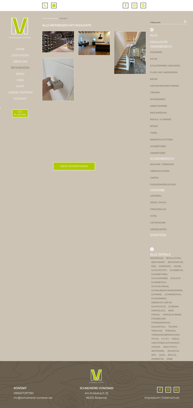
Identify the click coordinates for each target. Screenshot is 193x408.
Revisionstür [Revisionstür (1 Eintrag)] (175, 262)
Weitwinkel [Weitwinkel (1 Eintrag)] (157, 351)
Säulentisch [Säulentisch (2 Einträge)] (158, 327)
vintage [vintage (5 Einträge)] (155, 347)
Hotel (153, 216)
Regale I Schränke (160, 119)
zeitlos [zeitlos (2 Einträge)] (172, 355)
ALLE (153, 35)
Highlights (159, 42)
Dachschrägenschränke (164, 86)
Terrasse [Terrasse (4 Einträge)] (170, 331)
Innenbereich (161, 46)
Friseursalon (158, 209)
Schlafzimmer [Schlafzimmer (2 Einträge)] (159, 278)
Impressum (152, 397)
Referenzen (20, 67)
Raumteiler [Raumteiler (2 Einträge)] (156, 258)
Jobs (20, 80)
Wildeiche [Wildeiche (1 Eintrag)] (173, 351)
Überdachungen (159, 171)
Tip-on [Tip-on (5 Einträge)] (154, 339)
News (20, 74)
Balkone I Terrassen (162, 164)
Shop (20, 86)
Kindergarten (158, 229)
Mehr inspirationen (74, 166)
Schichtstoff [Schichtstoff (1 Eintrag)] (159, 270)
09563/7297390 (24, 393)
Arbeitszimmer (158, 106)
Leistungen (20, 55)
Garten (154, 178)
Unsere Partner (20, 92)
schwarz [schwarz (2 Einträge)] (156, 294)
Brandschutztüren (161, 139)
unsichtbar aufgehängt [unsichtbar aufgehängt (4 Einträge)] (165, 343)
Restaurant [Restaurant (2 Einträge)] (158, 262)
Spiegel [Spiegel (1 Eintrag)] (155, 314)
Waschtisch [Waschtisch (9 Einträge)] (170, 347)
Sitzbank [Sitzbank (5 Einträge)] (173, 306)
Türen (153, 133)
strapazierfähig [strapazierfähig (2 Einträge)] (160, 323)
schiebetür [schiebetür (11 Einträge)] (176, 270)
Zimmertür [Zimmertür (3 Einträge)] (157, 359)
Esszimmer (156, 52)
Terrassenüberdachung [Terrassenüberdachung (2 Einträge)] (165, 335)
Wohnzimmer (157, 99)
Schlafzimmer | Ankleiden (165, 66)
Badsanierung (158, 113)
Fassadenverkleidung (163, 184)
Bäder (153, 79)
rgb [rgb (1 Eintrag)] (153, 266)
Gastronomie (158, 223)
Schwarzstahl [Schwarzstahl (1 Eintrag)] (172, 294)
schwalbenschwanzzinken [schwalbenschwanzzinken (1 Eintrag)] (166, 290)
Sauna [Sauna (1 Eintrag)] (177, 266)
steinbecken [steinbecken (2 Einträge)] (158, 319)
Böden (154, 126)
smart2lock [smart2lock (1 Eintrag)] (158, 310)
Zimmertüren (157, 153)
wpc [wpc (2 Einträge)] (153, 355)
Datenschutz (170, 397)
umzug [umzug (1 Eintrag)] (175, 339)
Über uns (20, 61)
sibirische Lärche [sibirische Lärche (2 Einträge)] (161, 302)
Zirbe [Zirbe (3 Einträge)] (169, 359)
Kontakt (20, 98)
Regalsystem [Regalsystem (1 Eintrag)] (173, 258)
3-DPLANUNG (20, 113)
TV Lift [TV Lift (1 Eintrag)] (165, 339)
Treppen (155, 92)
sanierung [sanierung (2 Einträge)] (165, 266)
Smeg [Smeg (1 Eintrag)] (171, 310)
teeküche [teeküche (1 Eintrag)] (156, 331)
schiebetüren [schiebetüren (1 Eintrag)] (159, 274)
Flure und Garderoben (163, 72)
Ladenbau (156, 196)
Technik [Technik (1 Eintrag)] (172, 327)
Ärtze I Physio (158, 202)
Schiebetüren (158, 146)
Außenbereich (162, 158)
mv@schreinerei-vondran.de (33, 397)
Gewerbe (157, 190)
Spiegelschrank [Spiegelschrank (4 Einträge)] (172, 314)
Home (20, 49)
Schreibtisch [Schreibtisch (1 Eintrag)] (158, 282)
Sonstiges (158, 235)
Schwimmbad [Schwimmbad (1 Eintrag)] (158, 298)
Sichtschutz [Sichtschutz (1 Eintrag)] (158, 306)
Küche (153, 59)
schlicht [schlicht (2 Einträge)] (175, 278)
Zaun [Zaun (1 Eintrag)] (162, 355)
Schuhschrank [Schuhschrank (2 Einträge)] (160, 286)
